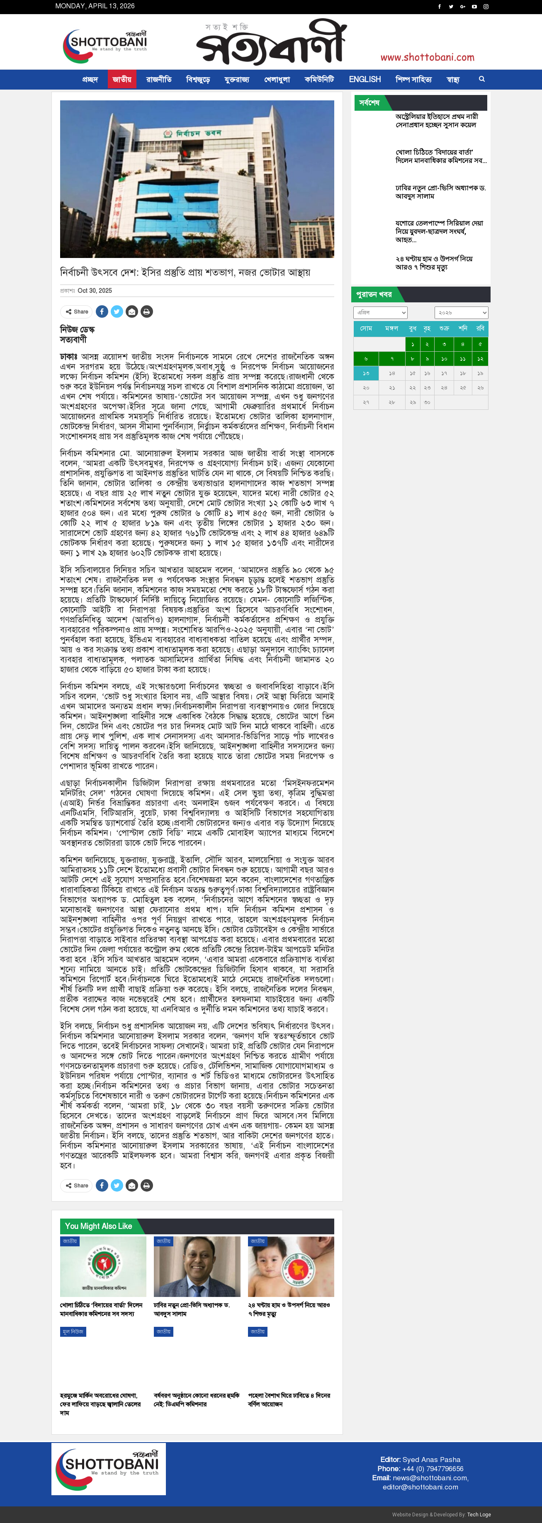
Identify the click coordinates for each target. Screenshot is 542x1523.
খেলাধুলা (277, 79)
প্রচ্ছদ (90, 79)
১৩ (366, 373)
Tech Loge (479, 1515)
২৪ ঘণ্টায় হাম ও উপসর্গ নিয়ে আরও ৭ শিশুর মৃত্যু (434, 263)
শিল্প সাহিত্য (414, 79)
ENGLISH (365, 79)
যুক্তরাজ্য (237, 79)
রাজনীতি (158, 79)
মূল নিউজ (73, 1332)
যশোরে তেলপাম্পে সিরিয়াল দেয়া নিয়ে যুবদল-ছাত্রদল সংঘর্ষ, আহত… (439, 231)
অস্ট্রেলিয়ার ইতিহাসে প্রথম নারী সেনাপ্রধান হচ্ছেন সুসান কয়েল (437, 121)
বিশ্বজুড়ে (198, 79)
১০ (444, 358)
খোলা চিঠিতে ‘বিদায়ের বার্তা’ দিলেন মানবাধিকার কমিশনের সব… (441, 156)
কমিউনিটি (319, 79)
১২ (480, 358)
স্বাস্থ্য (453, 79)
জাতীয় (122, 79)
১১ (463, 358)
